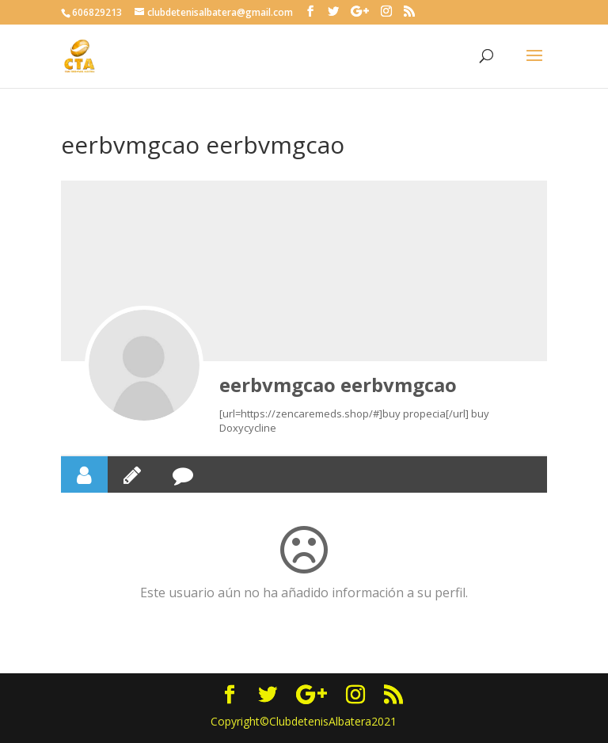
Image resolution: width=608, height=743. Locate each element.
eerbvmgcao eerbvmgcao (338, 385)
